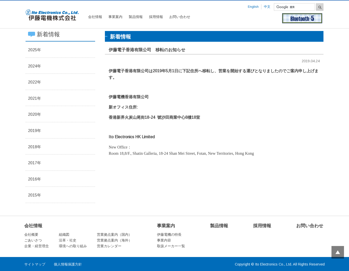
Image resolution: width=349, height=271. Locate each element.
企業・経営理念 (36, 246)
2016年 (34, 179)
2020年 (34, 114)
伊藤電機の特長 (169, 234)
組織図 (64, 234)
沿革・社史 (67, 240)
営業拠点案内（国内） (114, 234)
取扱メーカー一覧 (171, 246)
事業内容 (164, 240)
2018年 (34, 147)
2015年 (34, 195)
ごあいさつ (33, 240)
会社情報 (95, 17)
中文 (267, 6)
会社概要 (31, 234)
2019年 (34, 130)
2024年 (34, 66)
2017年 (34, 163)
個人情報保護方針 (68, 264)
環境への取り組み (73, 246)
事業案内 (115, 17)
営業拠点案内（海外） (114, 240)
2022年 (34, 82)
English (253, 6)
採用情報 (156, 17)
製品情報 (136, 17)
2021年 (34, 98)
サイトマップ (34, 264)
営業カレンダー (109, 246)
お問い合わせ (179, 17)
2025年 (34, 50)
